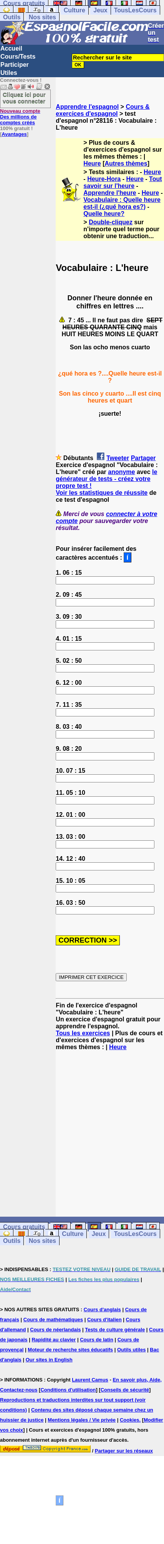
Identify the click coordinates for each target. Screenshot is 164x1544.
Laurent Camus (90, 1380)
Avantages (14, 134)
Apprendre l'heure (109, 193)
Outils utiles (131, 1350)
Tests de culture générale (115, 1329)
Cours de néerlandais (55, 1329)
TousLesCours (135, 10)
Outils (11, 17)
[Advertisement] (110, 1133)
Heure (92, 163)
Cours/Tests (17, 56)
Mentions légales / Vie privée (82, 1420)
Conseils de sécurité (125, 1390)
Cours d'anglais (102, 1309)
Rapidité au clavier (53, 1340)
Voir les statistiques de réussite (101, 492)
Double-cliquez (111, 222)
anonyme (121, 472)
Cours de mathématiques (53, 1319)
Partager (143, 458)
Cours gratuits (24, 1227)
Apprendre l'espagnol (87, 106)
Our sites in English (49, 1360)
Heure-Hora (104, 179)
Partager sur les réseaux (124, 1451)
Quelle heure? (103, 213)
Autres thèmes (125, 163)
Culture (74, 10)
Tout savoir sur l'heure (122, 182)
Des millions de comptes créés (20, 116)
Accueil (11, 48)
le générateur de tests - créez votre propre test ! (106, 479)
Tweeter (117, 458)
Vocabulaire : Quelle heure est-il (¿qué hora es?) (122, 203)
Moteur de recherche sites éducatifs (70, 1350)
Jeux (100, 10)
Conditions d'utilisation (68, 1390)
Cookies (129, 1420)
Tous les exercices (83, 1033)
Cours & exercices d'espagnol (102, 110)
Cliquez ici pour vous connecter (24, 97)
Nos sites (42, 17)
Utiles (8, 72)
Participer (14, 64)
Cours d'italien (104, 1319)
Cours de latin (96, 1340)
